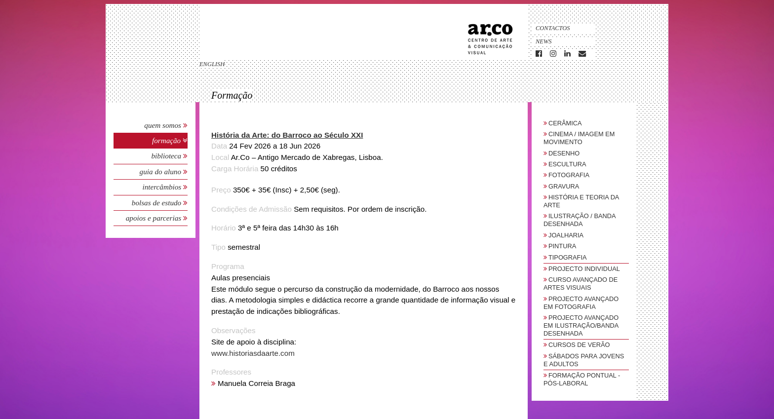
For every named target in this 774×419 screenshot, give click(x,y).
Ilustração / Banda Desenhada (579, 220)
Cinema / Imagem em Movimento (579, 138)
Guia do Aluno (160, 171)
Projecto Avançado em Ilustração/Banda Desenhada (581, 325)
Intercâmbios (162, 187)
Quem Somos (162, 125)
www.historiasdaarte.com (253, 353)
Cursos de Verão (579, 344)
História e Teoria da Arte (581, 201)
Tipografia (567, 257)
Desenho (564, 153)
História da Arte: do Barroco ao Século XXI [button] (287, 135)
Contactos (553, 28)
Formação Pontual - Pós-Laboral (581, 379)
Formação (167, 140)
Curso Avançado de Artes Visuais (580, 283)
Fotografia (568, 175)
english (212, 64)
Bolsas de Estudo (157, 202)
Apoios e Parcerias (154, 218)
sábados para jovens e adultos (583, 360)
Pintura (562, 246)
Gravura (563, 186)
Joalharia (565, 235)
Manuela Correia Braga (256, 383)
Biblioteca (167, 156)
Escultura (567, 164)
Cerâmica (565, 123)
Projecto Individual (584, 268)
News (544, 41)
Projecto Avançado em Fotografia (581, 302)
